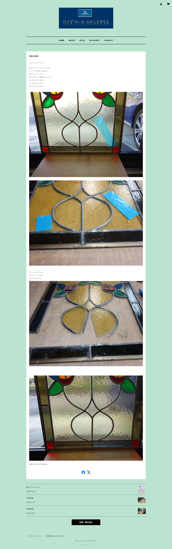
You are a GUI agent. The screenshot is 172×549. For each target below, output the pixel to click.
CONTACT (108, 40)
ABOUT (72, 40)
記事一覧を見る (86, 522)
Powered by (86, 545)
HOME (61, 40)
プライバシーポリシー (35, 536)
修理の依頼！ (34, 56)
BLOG (82, 40)
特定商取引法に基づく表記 (55, 536)
